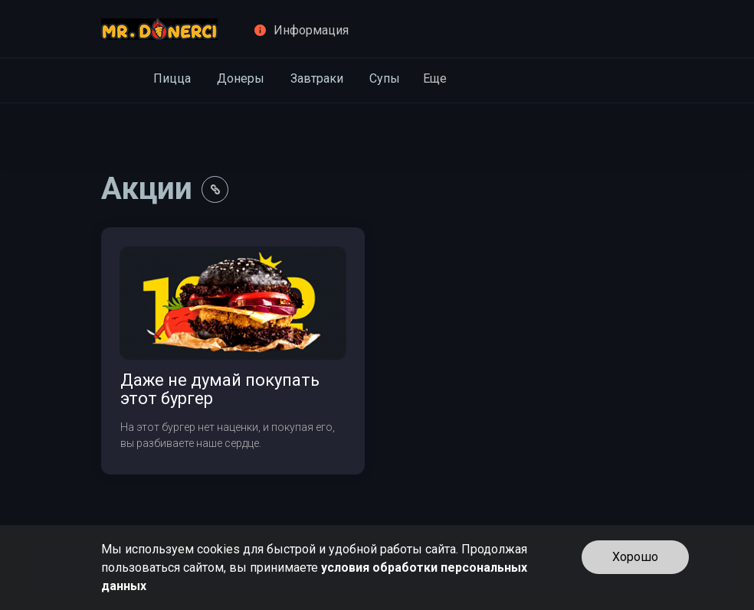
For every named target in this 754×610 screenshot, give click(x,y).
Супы (384, 78)
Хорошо (635, 557)
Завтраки (316, 78)
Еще (435, 78)
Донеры (240, 78)
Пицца (172, 78)
